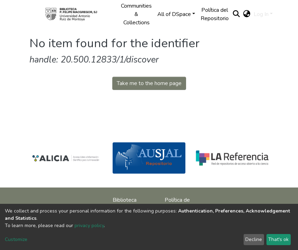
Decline (253, 239)
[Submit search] (236, 14)
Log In (261, 14)
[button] (246, 14)
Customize (16, 239)
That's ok (278, 239)
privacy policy (89, 225)
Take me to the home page (149, 83)
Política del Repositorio (215, 14)
